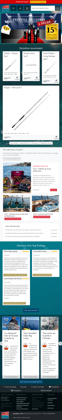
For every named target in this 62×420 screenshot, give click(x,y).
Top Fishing (16, 413)
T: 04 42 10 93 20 (5, 400)
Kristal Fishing (51, 405)
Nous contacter (5, 397)
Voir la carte (35, 408)
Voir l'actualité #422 (49, 377)
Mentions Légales (20, 399)
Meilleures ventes (46, 143)
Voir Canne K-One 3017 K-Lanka (42, 275)
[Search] (43, 8)
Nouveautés (14, 143)
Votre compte (37, 387)
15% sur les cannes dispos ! (38, 2)
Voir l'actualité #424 (11, 377)
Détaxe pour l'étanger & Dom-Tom (22, 406)
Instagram (16, 390)
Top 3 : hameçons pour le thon (43, 214)
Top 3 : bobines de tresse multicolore (42, 170)
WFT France (50, 408)
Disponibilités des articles (22, 403)
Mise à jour (35, 143)
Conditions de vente (21, 397)
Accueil (23, 387)
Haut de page (9, 387)
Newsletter (46, 390)
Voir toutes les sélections (12, 159)
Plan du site (4, 398)
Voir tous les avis (31, 310)
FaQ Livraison (19, 401)
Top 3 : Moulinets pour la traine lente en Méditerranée (16, 215)
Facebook (54, 387)
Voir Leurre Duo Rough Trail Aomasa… (14, 303)
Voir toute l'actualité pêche (31, 382)
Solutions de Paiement (22, 408)
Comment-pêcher (52, 399)
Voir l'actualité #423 (30, 377)
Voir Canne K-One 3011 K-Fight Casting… (15, 275)
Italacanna (50, 402)
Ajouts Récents (25, 143)
